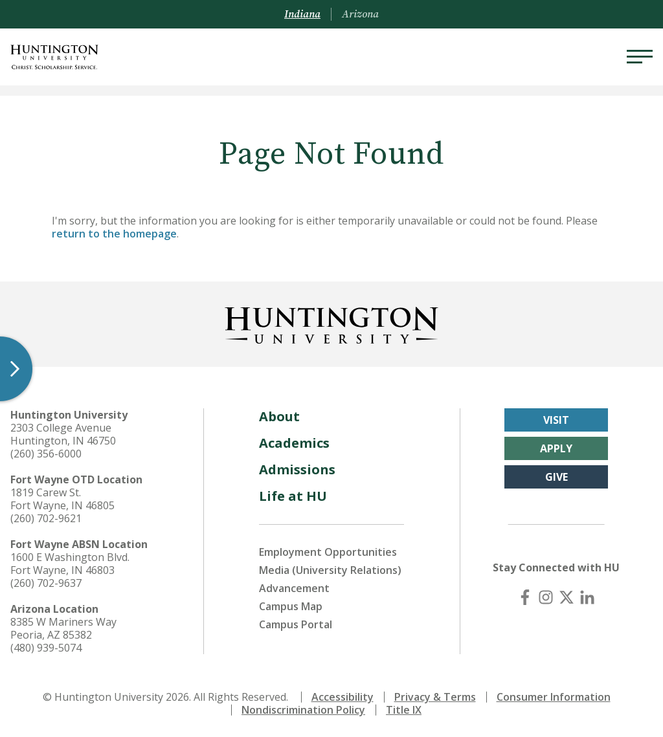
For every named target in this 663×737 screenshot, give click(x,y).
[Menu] (640, 57)
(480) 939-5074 (46, 648)
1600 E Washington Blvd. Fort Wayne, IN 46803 (69, 563)
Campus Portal (295, 624)
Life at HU (293, 496)
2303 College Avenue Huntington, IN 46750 (63, 434)
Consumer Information (554, 697)
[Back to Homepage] (331, 323)
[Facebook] (525, 597)
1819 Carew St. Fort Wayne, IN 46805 (62, 498)
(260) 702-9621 (46, 518)
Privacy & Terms (435, 697)
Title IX (403, 710)
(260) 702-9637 (46, 583)
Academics (294, 443)
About (279, 416)
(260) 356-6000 (46, 453)
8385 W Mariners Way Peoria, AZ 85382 (63, 628)
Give (556, 477)
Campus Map (290, 606)
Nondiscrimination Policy (303, 710)
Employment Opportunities (328, 552)
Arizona (360, 14)
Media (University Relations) (330, 570)
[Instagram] (546, 597)
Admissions (297, 469)
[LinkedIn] (587, 597)
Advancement (294, 588)
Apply (556, 448)
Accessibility (342, 697)
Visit (556, 420)
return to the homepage (114, 233)
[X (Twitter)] (566, 597)
